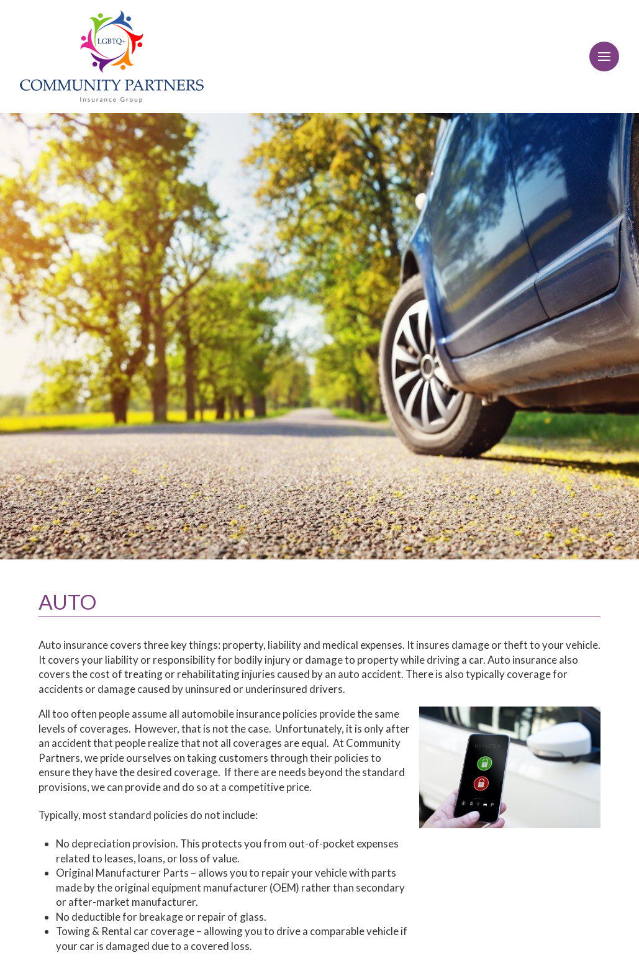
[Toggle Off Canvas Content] (604, 56)
